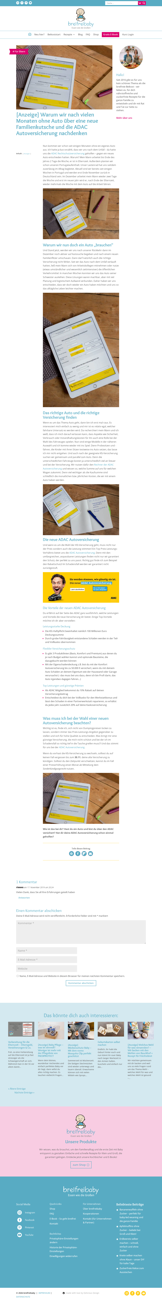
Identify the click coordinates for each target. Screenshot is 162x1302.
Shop (96, 34)
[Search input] (122, 3)
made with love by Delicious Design (81, 1293)
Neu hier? (39, 34)
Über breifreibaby (92, 1208)
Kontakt (54, 1223)
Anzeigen (27, 154)
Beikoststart (54, 34)
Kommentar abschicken (81, 983)
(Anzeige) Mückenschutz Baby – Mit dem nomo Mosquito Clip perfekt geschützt (79, 1050)
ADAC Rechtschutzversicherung (68, 153)
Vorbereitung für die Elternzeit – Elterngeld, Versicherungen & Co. (20, 1044)
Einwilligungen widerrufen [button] (63, 1256)
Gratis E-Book (110, 34)
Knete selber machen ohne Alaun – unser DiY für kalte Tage (132, 1259)
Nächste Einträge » (24, 1092)
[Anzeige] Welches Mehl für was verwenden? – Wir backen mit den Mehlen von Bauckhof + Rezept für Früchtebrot (141, 1050)
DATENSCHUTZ (23, 1296)
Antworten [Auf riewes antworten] (24, 897)
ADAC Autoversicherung (82, 552)
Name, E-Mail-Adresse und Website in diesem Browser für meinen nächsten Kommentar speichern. (72, 976)
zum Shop (79, 1165)
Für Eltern (20, 51)
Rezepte (68, 34)
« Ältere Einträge (17, 1088)
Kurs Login (128, 34)
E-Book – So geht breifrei (63, 1218)
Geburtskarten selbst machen (109, 1043)
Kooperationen (91, 1213)
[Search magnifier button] (144, 3)
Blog (80, 34)
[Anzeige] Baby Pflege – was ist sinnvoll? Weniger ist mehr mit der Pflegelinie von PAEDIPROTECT (50, 1050)
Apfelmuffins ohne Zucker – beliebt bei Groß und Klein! (130, 1230)
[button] (71, 853)
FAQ (88, 34)
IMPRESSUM (44, 1293)
